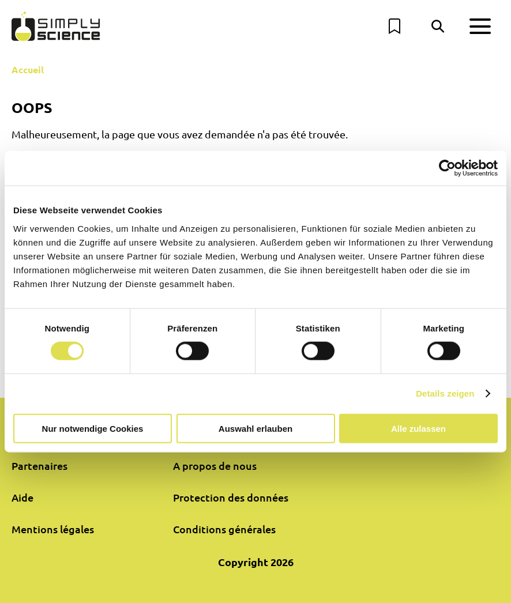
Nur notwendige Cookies (93, 428)
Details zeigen (445, 393)
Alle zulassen (418, 428)
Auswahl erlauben (255, 428)
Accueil (28, 69)
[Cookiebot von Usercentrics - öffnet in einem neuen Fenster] (447, 168)
